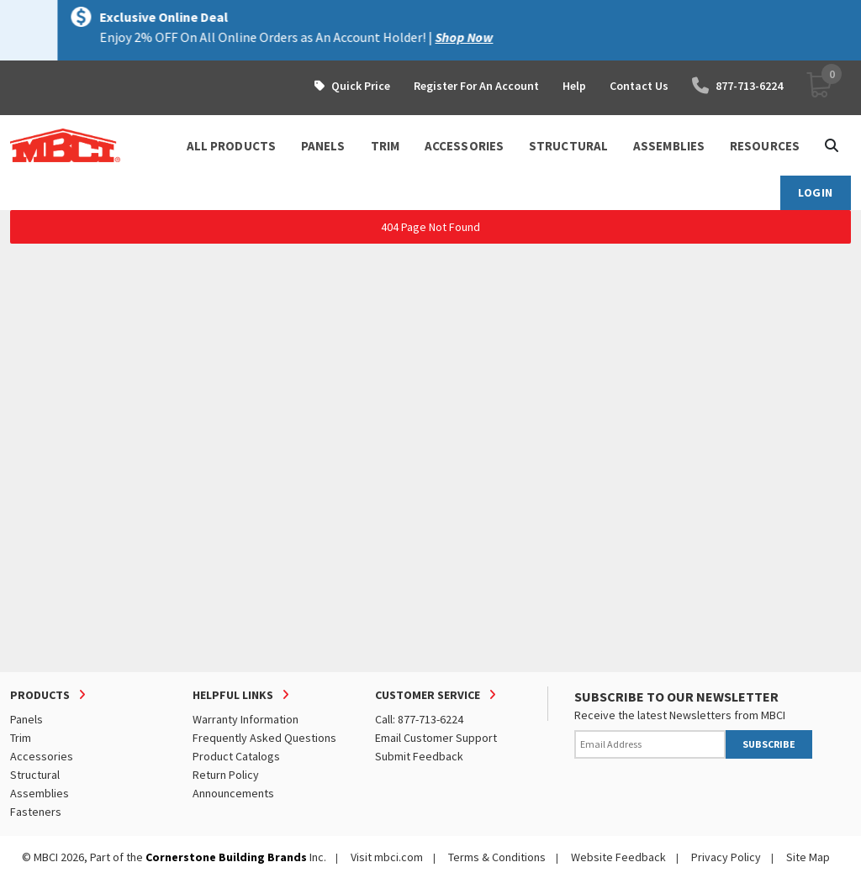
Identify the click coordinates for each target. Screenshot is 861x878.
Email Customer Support (436, 737)
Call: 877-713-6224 (419, 719)
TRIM (385, 146)
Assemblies (39, 793)
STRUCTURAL (568, 146)
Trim (20, 737)
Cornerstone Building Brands (226, 857)
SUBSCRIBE (768, 744)
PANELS (323, 146)
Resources (765, 146)
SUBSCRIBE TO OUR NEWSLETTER (676, 696)
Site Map (808, 857)
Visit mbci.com (387, 857)
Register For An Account (476, 85)
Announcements (233, 793)
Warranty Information (245, 719)
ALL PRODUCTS (231, 146)
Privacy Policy (726, 857)
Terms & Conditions (497, 857)
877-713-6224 (737, 85)
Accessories (41, 756)
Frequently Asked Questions (264, 737)
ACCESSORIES (464, 146)
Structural (35, 774)
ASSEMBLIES (669, 146)
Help (574, 85)
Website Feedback (618, 857)
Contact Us (639, 85)
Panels (26, 719)
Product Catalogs (236, 756)
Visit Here (267, 37)
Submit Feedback (419, 756)
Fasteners (35, 811)
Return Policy (226, 774)
